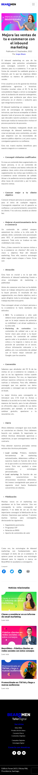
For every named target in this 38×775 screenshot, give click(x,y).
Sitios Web (18, 728)
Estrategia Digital (18, 743)
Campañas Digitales (18, 740)
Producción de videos (18, 730)
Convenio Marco (18, 733)
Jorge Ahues (21, 54)
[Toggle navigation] (33, 4)
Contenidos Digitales (18, 736)
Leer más (5, 620)
